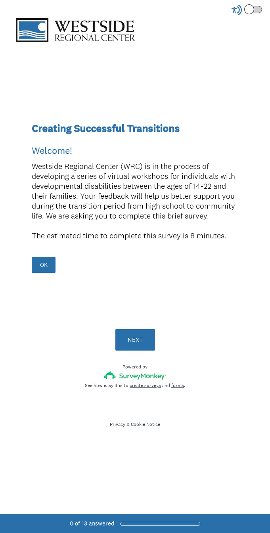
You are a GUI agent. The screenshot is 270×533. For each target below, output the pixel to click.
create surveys (145, 385)
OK (44, 264)
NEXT (135, 339)
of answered (92, 523)
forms (177, 385)
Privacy (117, 424)
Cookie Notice (145, 424)
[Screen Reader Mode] (247, 10)
